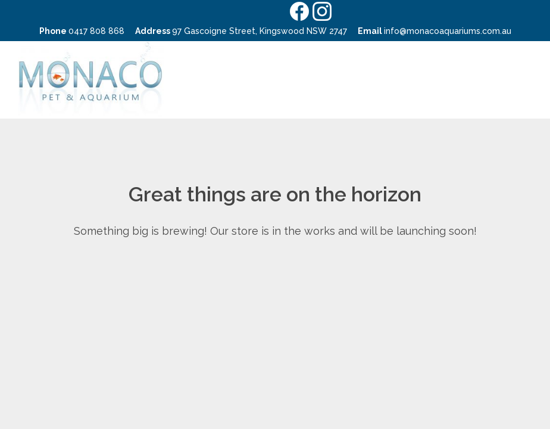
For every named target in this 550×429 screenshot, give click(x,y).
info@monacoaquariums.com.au (447, 31)
